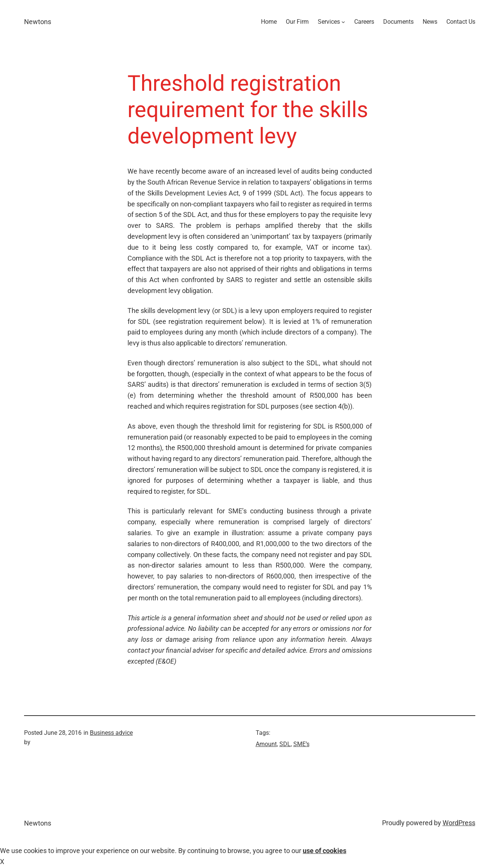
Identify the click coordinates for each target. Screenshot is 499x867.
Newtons (37, 22)
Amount (266, 744)
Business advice (111, 732)
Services (329, 21)
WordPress (459, 823)
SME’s (301, 744)
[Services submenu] (343, 22)
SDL (285, 744)
